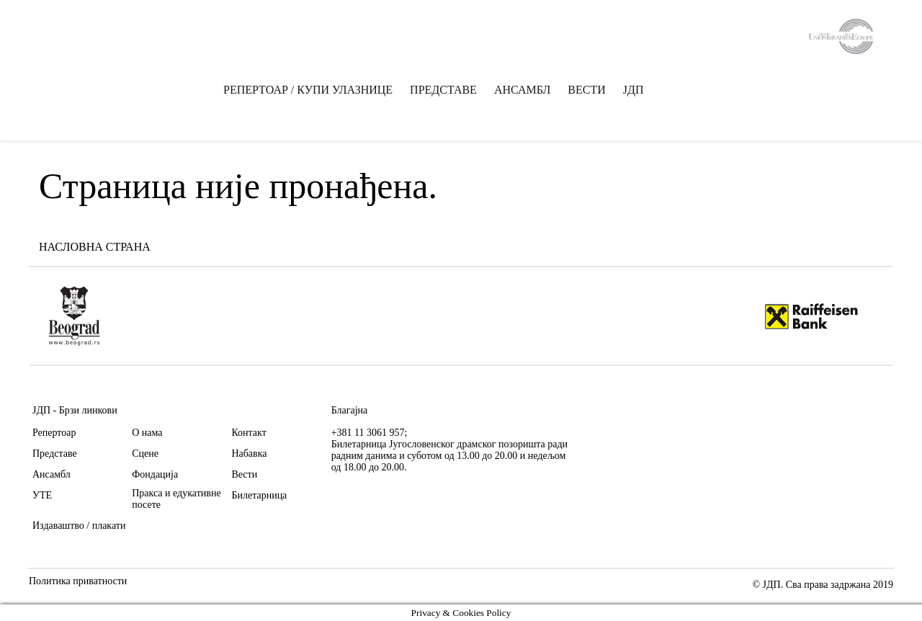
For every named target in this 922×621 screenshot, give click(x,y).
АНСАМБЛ (522, 90)
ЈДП (633, 90)
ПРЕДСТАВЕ (443, 90)
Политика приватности (78, 581)
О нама (147, 432)
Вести (244, 474)
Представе (54, 453)
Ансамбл (51, 474)
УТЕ (42, 495)
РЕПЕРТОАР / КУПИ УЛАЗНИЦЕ (308, 90)
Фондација (155, 474)
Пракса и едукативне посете (176, 499)
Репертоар (54, 432)
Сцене (145, 453)
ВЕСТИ (586, 90)
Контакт (248, 432)
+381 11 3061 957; (369, 432)
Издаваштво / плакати (78, 525)
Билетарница (259, 495)
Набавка (249, 453)
